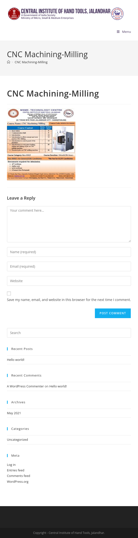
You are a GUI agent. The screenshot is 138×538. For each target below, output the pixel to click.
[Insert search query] (69, 333)
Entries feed (15, 470)
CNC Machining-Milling (31, 62)
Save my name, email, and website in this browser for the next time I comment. (69, 299)
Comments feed (18, 476)
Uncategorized (17, 439)
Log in (11, 464)
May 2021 (14, 413)
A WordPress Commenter (25, 386)
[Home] (8, 62)
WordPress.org (18, 481)
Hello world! (16, 359)
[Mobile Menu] (124, 31)
